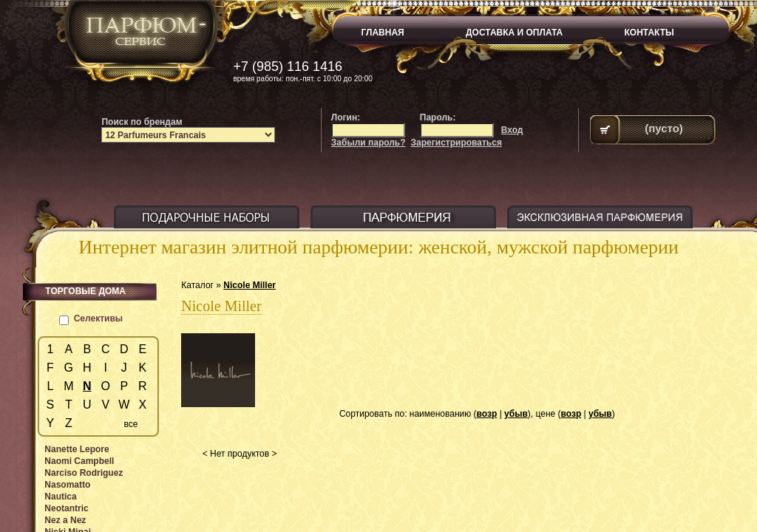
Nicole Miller (249, 285)
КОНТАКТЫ (649, 32)
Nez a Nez (65, 520)
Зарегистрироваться (456, 142)
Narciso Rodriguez (83, 473)
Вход (512, 130)
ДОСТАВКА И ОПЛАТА (514, 32)
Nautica (60, 496)
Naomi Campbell (79, 461)
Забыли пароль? (368, 142)
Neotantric (66, 508)
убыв (516, 414)
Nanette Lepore (76, 449)
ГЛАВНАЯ (382, 32)
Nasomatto (67, 485)
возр (487, 414)
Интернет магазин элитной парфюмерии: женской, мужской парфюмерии (378, 247)
